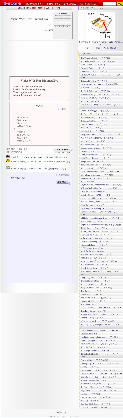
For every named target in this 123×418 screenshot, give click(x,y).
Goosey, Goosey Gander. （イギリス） (97, 148)
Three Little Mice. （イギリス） (95, 168)
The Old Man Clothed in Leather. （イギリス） (100, 314)
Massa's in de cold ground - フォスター (98, 384)
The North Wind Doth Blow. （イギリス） (99, 254)
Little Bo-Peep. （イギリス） (93, 205)
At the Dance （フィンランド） (94, 258)
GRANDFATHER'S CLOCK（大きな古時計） (100, 84)
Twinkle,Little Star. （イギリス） (95, 121)
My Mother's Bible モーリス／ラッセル (98, 61)
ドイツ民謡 (48, 30)
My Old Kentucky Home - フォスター (97, 202)
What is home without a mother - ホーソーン (100, 330)
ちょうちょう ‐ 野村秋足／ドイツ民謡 (97, 138)
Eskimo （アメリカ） (90, 151)
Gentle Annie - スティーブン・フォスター (100, 370)
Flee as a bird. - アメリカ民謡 (94, 360)
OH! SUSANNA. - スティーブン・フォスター (101, 373)
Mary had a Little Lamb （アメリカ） (97, 287)
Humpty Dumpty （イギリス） (94, 318)
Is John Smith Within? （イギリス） (96, 407)
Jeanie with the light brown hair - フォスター (100, 94)
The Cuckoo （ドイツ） (91, 291)
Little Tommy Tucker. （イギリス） (96, 158)
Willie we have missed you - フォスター (98, 238)
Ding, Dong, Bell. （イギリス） (94, 277)
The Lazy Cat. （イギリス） (93, 128)
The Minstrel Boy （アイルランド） (96, 298)
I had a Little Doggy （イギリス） (95, 111)
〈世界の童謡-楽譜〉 (18, 177)
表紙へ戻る (62, 412)
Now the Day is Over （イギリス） (96, 397)
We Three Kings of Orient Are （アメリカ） (99, 261)
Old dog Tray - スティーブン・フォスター (100, 363)
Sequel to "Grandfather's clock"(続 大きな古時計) (101, 225)
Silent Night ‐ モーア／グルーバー (95, 350)
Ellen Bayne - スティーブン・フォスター (99, 377)
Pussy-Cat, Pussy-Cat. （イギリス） (96, 235)
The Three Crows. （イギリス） (94, 284)
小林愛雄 (62, 109)
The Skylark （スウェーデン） (94, 228)
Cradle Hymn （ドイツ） (92, 294)
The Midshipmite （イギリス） (94, 264)
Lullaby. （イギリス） (91, 394)
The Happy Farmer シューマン (94, 311)
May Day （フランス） (91, 400)
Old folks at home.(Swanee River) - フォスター (101, 218)
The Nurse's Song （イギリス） (94, 117)
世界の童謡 (85, 53)
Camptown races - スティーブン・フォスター (101, 307)
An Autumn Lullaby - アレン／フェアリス (99, 344)
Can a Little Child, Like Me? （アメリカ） (99, 198)
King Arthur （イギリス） (92, 161)
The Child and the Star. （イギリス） (96, 281)
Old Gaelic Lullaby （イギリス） (95, 71)
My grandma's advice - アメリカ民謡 (97, 321)
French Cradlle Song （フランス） (95, 268)
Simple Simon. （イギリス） (93, 65)
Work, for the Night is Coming (93, 251)
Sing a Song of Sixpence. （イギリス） (97, 175)
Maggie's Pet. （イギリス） (93, 131)
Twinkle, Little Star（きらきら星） (95, 81)
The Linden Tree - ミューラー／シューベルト (100, 114)
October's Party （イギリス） (93, 68)
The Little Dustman (88, 181)
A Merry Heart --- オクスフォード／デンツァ (99, 231)
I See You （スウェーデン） (93, 191)
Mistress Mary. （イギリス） (93, 141)
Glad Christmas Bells (89, 334)
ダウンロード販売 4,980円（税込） (101, 48)
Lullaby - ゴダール (90, 367)
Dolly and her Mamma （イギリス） (96, 155)
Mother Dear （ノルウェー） (93, 221)
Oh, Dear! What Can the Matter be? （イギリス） (101, 185)
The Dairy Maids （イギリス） (94, 144)
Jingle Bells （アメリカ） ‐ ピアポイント (99, 390)
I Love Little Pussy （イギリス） (95, 245)
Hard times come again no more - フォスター (100, 337)
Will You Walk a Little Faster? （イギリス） (99, 188)
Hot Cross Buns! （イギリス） (94, 301)
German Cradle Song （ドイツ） (95, 241)
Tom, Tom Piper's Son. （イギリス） (96, 165)
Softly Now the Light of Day (92, 248)
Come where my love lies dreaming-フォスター (100, 171)
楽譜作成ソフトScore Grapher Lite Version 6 (101, 43)
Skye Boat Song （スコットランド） (97, 195)
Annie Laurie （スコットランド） (96, 178)
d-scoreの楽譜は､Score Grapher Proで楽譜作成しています (38, 168)
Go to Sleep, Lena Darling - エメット (97, 208)
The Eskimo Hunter (88, 304)
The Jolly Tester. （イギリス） (94, 347)
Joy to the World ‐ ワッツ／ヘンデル (96, 98)
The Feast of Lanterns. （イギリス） (96, 387)
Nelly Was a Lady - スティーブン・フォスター (102, 134)
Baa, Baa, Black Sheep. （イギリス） (97, 404)
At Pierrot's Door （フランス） (94, 124)
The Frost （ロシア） (90, 101)
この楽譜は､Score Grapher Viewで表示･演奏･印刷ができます (38, 157)
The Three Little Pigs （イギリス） (96, 58)
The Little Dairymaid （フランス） (96, 91)
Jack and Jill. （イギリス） (92, 88)
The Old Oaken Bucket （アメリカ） (96, 380)
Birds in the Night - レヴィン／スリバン (99, 340)
